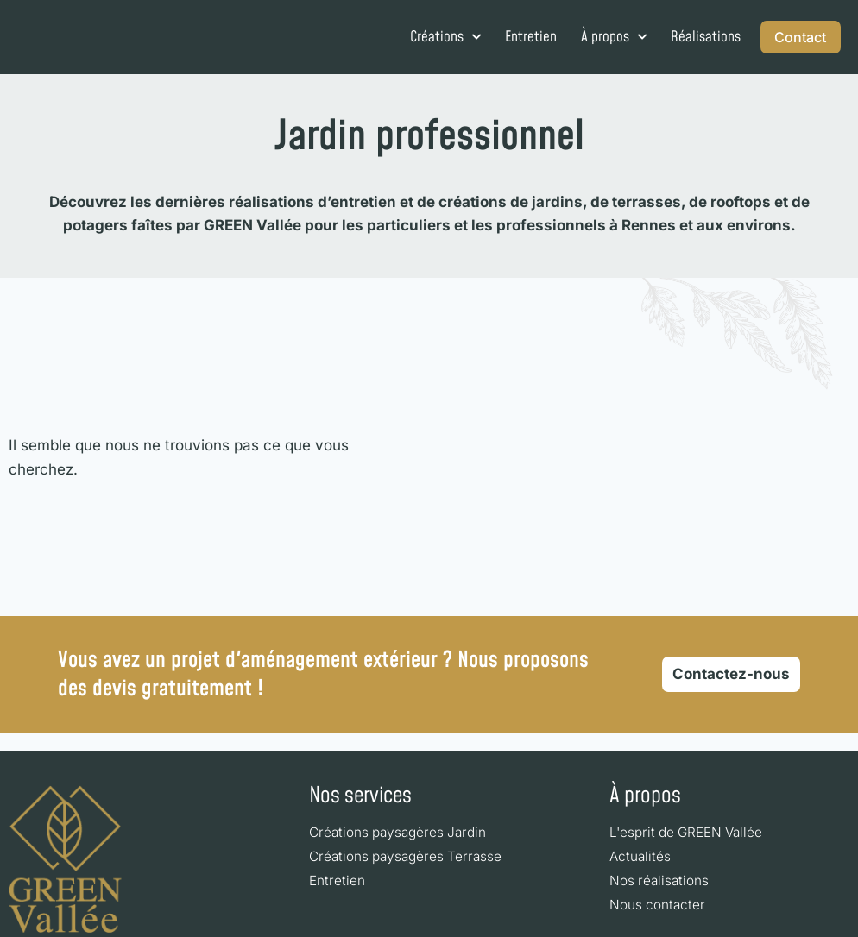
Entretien (514, 37)
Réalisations (689, 37)
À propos (597, 37)
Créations (429, 37)
